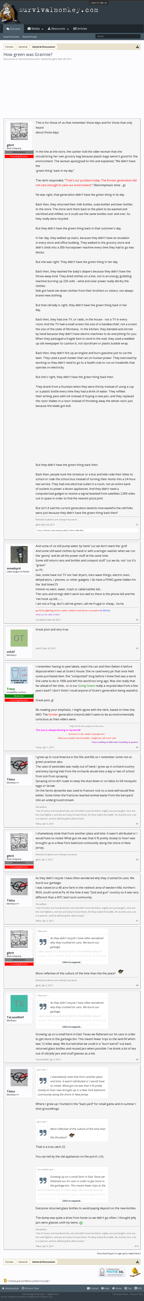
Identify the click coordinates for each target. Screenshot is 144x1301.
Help (105, 1288)
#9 (137, 1059)
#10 (137, 1246)
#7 (137, 920)
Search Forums (11, 36)
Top (128, 1288)
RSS (138, 1288)
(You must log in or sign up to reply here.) (118, 1253)
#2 (137, 619)
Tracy (39, 530)
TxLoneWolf (15, 1017)
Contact (92, 1288)
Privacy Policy (136, 1294)
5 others (71, 530)
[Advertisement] (72, 87)
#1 (137, 524)
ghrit (54, 59)
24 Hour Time (30, 1288)
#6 (137, 859)
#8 (137, 985)
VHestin (46, 530)
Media (36, 29)
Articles (82, 29)
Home (117, 1288)
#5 (137, 823)
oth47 (11, 652)
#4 (137, 747)
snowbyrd (14, 568)
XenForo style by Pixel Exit (67, 1296)
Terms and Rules (120, 1294)
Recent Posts (30, 36)
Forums (15, 29)
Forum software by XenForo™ (27, 1296)
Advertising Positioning (33, 1294)
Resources (58, 29)
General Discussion (29, 59)
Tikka (11, 779)
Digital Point (53, 1294)
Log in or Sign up (99, 2)
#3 (137, 648)
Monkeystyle (10, 1288)
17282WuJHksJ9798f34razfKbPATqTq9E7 (28, 1281)
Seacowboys (57, 530)
